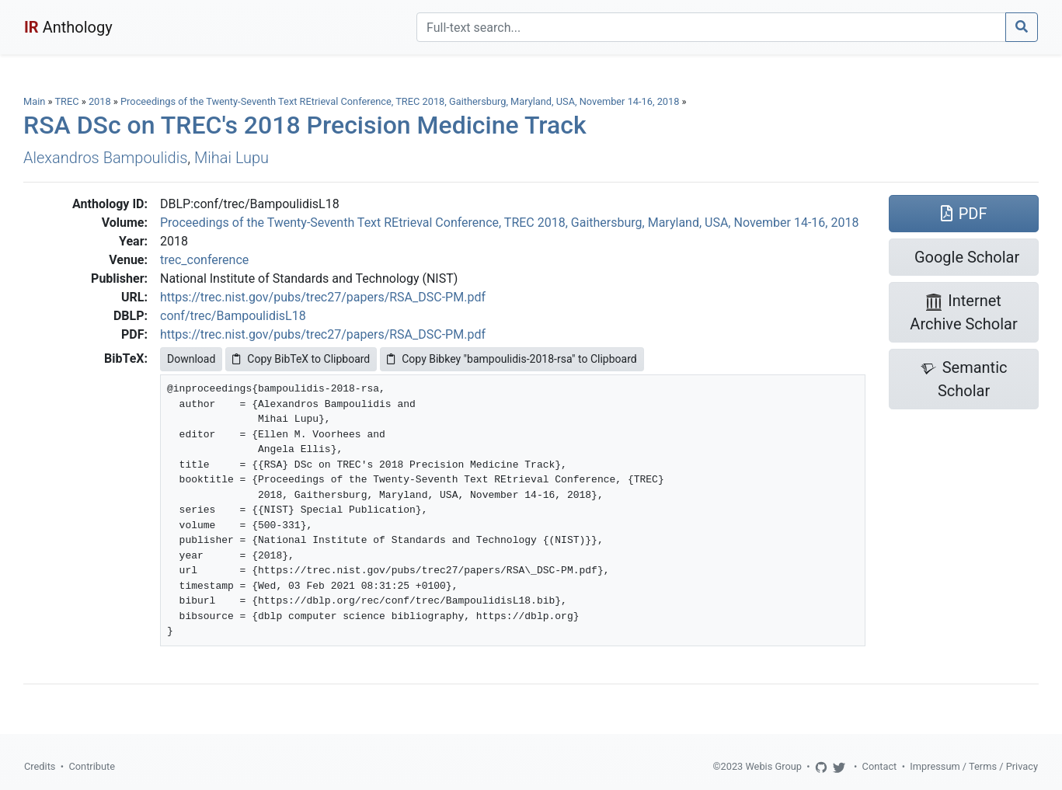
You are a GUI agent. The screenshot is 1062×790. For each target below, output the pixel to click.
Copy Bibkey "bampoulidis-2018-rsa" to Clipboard (511, 359)
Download (191, 359)
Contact (879, 766)
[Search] (711, 27)
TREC (66, 101)
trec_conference (204, 259)
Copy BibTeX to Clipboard (301, 359)
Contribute (91, 766)
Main (34, 101)
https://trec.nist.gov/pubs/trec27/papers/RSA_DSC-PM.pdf (323, 297)
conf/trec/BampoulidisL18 (233, 315)
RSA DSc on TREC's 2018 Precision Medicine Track (305, 125)
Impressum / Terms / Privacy (974, 766)
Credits (39, 766)
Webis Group (773, 766)
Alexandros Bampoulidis (105, 157)
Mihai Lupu (231, 157)
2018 (100, 101)
